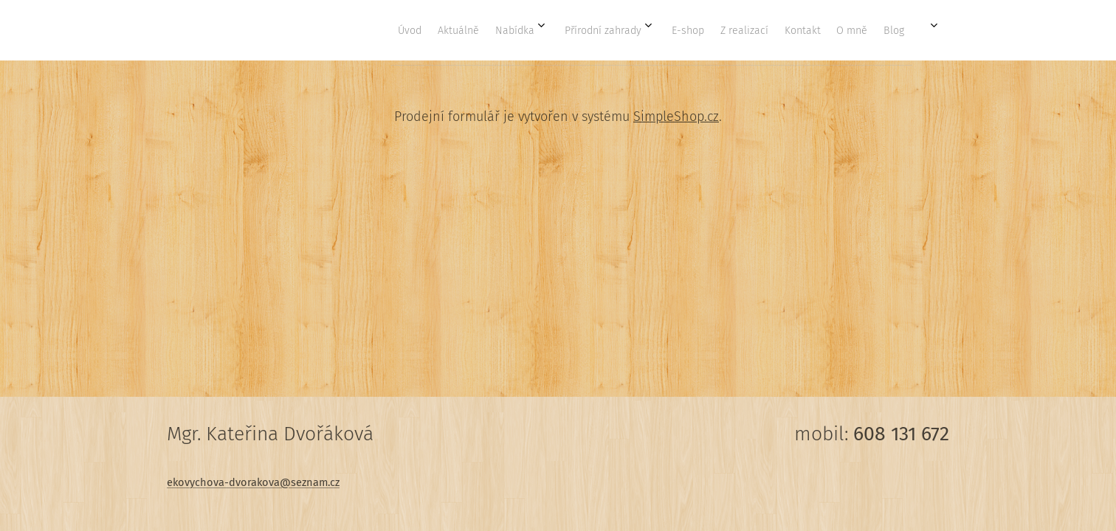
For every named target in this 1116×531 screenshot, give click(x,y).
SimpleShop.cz (676, 116)
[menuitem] (676, 30)
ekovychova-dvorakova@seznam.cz (253, 482)
